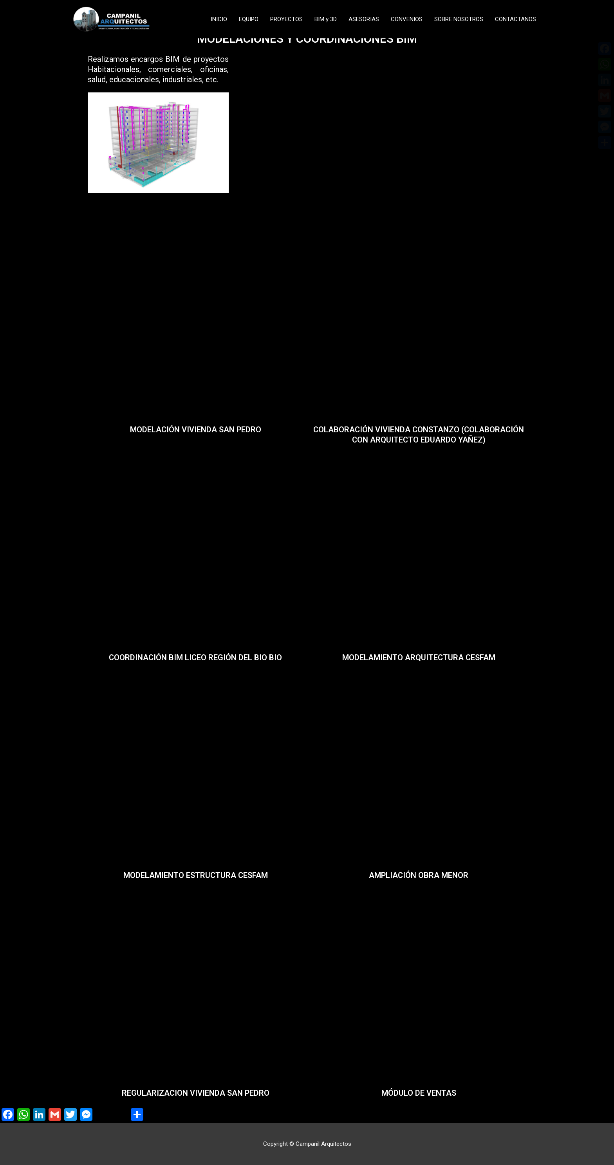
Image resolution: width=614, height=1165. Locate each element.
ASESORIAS (364, 19)
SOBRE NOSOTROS (458, 19)
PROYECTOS (286, 19)
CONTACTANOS (515, 19)
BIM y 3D (325, 19)
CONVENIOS (407, 19)
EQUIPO (248, 19)
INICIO (219, 19)
